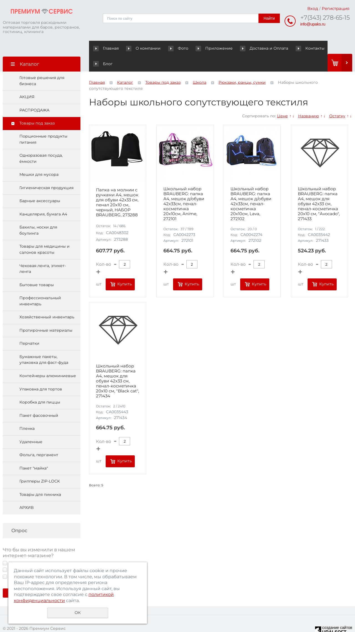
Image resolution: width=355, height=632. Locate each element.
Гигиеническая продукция (46, 172)
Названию (308, 100)
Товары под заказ (37, 107)
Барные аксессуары (39, 185)
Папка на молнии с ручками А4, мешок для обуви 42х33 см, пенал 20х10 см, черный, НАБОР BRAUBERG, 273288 (117, 187)
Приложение (203, 48)
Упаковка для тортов (40, 373)
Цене (282, 100)
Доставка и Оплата (248, 48)
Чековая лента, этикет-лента (42, 253)
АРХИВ (26, 492)
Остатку (337, 100)
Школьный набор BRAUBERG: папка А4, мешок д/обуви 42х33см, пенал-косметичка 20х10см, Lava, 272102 (250, 188)
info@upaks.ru (312, 24)
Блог (315, 48)
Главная (107, 48)
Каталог (125, 67)
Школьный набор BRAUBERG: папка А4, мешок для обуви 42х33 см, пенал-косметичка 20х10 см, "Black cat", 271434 (117, 365)
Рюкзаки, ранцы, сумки (242, 67)
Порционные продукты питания (43, 124)
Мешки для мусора (39, 159)
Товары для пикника (40, 479)
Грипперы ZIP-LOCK (39, 465)
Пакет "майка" (33, 452)
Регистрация (335, 8)
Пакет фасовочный (38, 400)
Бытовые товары (36, 269)
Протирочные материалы (45, 315)
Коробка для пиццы (39, 386)
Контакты (288, 48)
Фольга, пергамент (38, 439)
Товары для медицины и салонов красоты (44, 234)
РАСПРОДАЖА (34, 94)
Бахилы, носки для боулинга (38, 214)
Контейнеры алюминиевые (47, 360)
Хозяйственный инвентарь (46, 301)
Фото (168, 48)
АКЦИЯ (26, 81)
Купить (124, 268)
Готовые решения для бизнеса (41, 65)
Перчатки (29, 328)
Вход (312, 8)
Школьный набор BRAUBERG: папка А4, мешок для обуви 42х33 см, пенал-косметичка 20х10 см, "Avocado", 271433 (319, 188)
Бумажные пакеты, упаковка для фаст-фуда (43, 344)
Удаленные (30, 426)
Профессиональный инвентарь (40, 285)
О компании (139, 48)
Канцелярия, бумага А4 (43, 198)
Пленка (27, 413)
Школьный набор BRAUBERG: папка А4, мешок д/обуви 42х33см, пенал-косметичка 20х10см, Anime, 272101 (183, 188)
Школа (199, 67)
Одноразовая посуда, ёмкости (41, 143)
